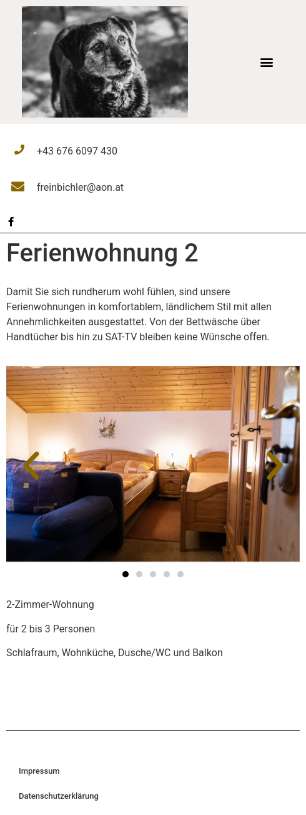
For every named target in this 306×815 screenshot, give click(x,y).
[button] (266, 61)
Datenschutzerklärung (59, 796)
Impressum (39, 771)
